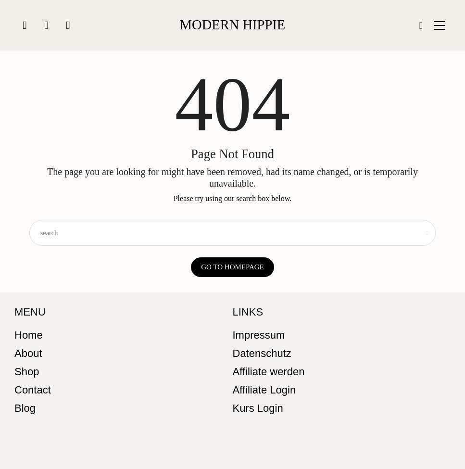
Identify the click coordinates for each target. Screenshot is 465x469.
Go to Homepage (232, 267)
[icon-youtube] (68, 25)
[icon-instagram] (24, 25)
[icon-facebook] (46, 25)
